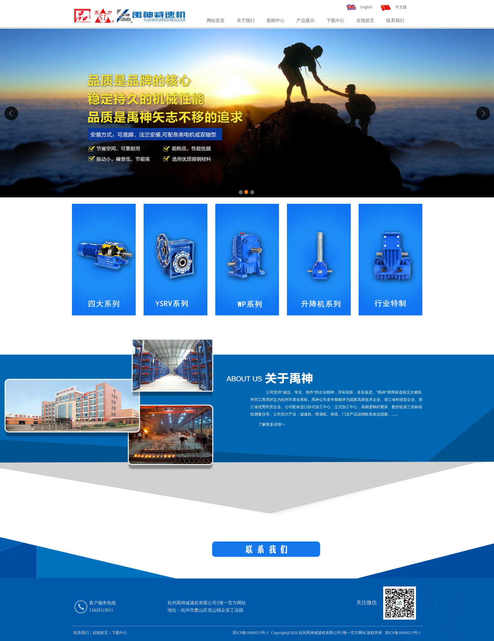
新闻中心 (275, 20)
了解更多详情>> (272, 424)
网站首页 (216, 20)
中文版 (401, 7)
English (366, 7)
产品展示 (305, 20)
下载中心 (335, 20)
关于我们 (245, 20)
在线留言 (365, 20)
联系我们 (395, 20)
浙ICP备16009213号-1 (250, 632)
